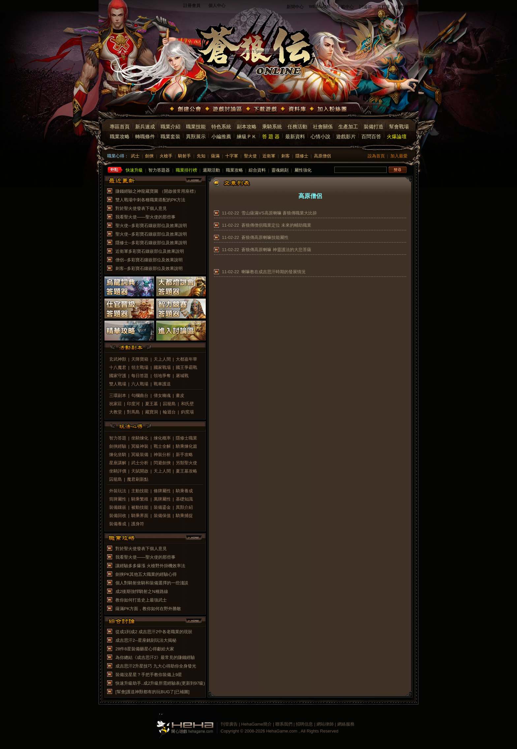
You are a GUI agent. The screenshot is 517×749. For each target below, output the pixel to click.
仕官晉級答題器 (129, 308)
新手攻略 (184, 454)
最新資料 (295, 136)
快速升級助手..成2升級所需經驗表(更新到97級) (160, 683)
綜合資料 (257, 170)
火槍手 (166, 155)
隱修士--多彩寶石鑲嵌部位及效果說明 (151, 242)
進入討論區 (181, 331)
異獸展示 (196, 136)
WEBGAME (320, 6)
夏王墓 (151, 403)
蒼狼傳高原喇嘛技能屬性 (265, 237)
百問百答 (371, 136)
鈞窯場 (187, 411)
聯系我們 (283, 724)
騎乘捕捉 (184, 515)
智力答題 (117, 438)
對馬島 (133, 411)
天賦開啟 (139, 471)
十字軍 (231, 155)
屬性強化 (303, 170)
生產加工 (348, 126)
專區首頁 (120, 126)
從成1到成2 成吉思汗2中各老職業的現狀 (153, 631)
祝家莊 (115, 403)
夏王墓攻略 (186, 471)
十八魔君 (117, 367)
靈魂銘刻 (280, 170)
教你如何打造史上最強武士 (141, 600)
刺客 (285, 155)
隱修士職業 (186, 438)
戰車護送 (162, 383)
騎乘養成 (184, 490)
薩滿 (215, 155)
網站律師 (325, 724)
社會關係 (323, 126)
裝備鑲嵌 (117, 507)
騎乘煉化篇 (186, 446)
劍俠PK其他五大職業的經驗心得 (146, 574)
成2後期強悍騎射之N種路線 (141, 591)
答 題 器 (271, 136)
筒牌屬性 (117, 499)
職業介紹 (170, 126)
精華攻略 (129, 331)
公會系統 (403, 6)
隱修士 (301, 155)
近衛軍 (268, 155)
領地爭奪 (162, 375)
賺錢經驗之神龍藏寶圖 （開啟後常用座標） (156, 191)
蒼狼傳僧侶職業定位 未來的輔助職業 (276, 225)
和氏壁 (187, 403)
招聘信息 (304, 724)
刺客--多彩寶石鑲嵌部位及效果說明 (149, 268)
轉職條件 (145, 136)
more (194, 180)
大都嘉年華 (186, 359)
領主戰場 (139, 367)
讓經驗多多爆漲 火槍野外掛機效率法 (150, 565)
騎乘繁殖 (139, 499)
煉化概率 (162, 438)
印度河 (133, 403)
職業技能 (196, 126)
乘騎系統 (272, 126)
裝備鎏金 (162, 507)
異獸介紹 (184, 507)
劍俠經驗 (117, 446)
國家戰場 (162, 367)
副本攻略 (247, 126)
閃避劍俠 (162, 462)
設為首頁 (376, 155)
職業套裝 (170, 136)
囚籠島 (169, 403)
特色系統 (221, 126)
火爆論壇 (397, 136)
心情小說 (320, 136)
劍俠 (149, 155)
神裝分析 (162, 454)
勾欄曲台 (139, 395)
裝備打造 (373, 126)
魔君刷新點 (137, 479)
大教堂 (115, 411)
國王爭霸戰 (186, 367)
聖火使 (250, 155)
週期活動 (211, 170)
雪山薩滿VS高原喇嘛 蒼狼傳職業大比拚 (279, 213)
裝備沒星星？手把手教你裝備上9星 (148, 674)
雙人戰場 (117, 383)
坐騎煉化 (139, 438)
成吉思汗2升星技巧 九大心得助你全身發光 (155, 666)
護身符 (137, 523)
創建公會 (186, 109)
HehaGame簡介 (256, 724)
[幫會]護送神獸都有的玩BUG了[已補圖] (152, 691)
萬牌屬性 (162, 499)
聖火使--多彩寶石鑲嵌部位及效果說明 (151, 225)
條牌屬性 (162, 490)
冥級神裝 (139, 446)
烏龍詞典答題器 (129, 286)
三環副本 (117, 395)
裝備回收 (117, 515)
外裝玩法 (117, 490)
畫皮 (180, 395)
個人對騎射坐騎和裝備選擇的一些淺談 (151, 582)
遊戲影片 (346, 136)
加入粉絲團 (329, 109)
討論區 (365, 6)
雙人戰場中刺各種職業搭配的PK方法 (150, 199)
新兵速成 (145, 126)
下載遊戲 (262, 109)
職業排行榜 (186, 170)
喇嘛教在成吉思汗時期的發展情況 (273, 271)
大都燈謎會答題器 (181, 286)
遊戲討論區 (224, 109)
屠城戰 (182, 375)
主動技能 (139, 490)
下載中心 (345, 6)
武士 (135, 155)
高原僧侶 (322, 155)
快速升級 (134, 170)
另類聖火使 (186, 462)
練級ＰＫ (247, 136)
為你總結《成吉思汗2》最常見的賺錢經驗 (155, 657)
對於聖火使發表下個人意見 (141, 208)
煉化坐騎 (117, 454)
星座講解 (117, 462)
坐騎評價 (117, 471)
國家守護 (117, 375)
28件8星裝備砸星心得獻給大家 (144, 648)
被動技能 (139, 507)
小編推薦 (221, 136)
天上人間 (162, 359)
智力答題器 (159, 170)
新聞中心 (295, 6)
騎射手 (184, 155)
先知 (201, 155)
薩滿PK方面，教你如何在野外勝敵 (148, 608)
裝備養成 (117, 523)
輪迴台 (169, 411)
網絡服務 (345, 724)
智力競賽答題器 (181, 308)
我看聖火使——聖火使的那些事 (145, 216)
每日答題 (139, 375)
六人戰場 (139, 383)
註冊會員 (191, 5)
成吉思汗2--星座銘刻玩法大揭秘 (145, 640)
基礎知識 (184, 499)
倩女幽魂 (162, 395)
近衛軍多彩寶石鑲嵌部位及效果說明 (149, 251)
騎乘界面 (139, 515)
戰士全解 (162, 446)
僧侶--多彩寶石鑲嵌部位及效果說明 (149, 259)
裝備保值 (162, 515)
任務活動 (297, 126)
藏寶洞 (151, 411)
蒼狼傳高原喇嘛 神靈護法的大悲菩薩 (276, 249)
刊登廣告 (229, 724)
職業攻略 (120, 136)
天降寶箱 (139, 359)
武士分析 (139, 462)
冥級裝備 (139, 454)
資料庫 (383, 6)
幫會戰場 (399, 126)
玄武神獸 (117, 359)
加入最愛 (399, 155)
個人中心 (217, 5)
